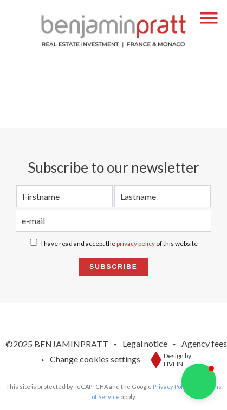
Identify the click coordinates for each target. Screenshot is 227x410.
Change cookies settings (95, 359)
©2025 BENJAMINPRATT (56, 344)
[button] (198, 381)
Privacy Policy (172, 386)
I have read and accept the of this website (119, 243)
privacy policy (135, 243)
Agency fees (204, 343)
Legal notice (144, 343)
